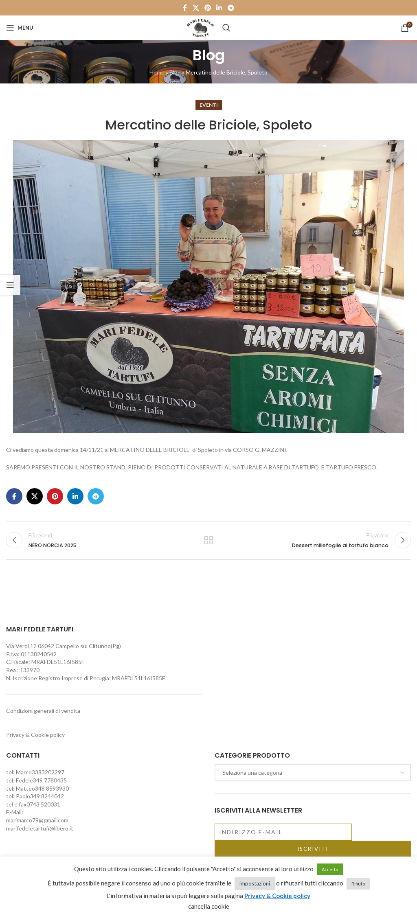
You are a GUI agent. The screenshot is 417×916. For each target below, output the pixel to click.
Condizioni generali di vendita (43, 711)
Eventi (209, 105)
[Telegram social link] (231, 8)
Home (157, 72)
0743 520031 (43, 804)
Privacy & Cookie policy (35, 735)
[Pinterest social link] (207, 8)
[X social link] (196, 8)
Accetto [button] (330, 869)
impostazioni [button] (254, 883)
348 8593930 (52, 788)
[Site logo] (200, 27)
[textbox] (312, 773)
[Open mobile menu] (19, 28)
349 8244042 (47, 796)
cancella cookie (208, 906)
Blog (175, 72)
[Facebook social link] (185, 8)
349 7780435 (50, 780)
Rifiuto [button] (358, 883)
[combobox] (313, 773)
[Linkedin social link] (219, 8)
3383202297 (48, 772)
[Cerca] (226, 28)
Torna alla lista (208, 541)
